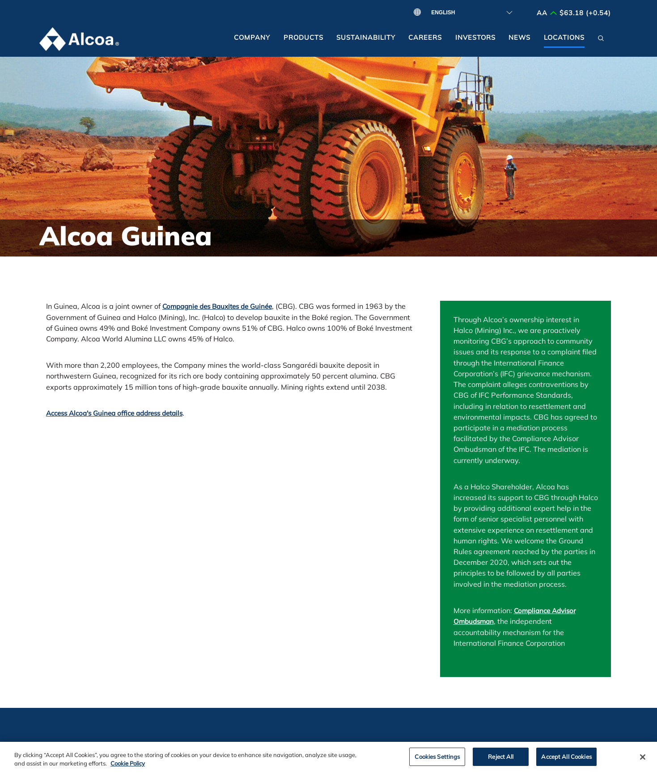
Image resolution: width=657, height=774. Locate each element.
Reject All (500, 760)
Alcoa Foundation (194, 745)
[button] (600, 40)
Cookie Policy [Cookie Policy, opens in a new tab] (127, 767)
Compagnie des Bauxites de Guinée (217, 306)
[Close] (643, 761)
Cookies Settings (437, 760)
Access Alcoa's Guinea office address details (114, 413)
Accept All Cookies (566, 760)
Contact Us (66, 745)
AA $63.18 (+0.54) (574, 12)
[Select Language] (468, 12)
